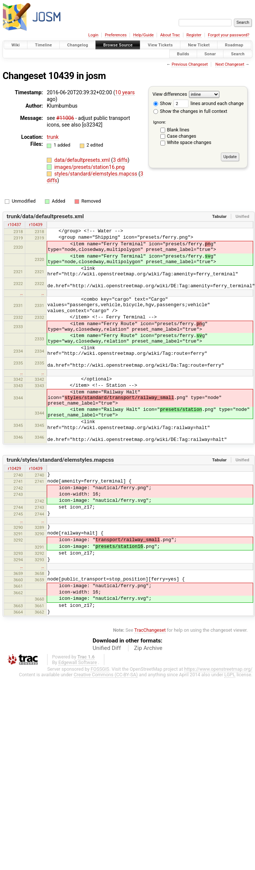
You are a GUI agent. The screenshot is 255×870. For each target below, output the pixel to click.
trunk (53, 137)
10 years (125, 92)
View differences (170, 94)
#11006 (65, 118)
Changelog (77, 45)
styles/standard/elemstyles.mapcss (96, 174)
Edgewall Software (77, 662)
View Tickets (160, 45)
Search (238, 53)
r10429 (14, 468)
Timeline (43, 45)
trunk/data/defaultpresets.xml (45, 216)
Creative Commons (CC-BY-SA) (106, 674)
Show (162, 103)
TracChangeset (150, 630)
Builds (183, 53)
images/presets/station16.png (89, 167)
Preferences (116, 35)
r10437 (14, 224)
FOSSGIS (100, 669)
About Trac (170, 35)
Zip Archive (148, 648)
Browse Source (118, 45)
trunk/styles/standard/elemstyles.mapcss (60, 460)
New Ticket (199, 45)
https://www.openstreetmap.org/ (218, 669)
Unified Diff (107, 648)
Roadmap (234, 45)
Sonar (210, 53)
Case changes (181, 136)
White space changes (189, 142)
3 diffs (120, 160)
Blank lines (178, 130)
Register (193, 35)
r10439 (36, 224)
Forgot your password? (228, 35)
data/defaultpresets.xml (82, 160)
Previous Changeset (189, 64)
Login (93, 35)
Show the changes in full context (190, 111)
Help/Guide (143, 35)
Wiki (16, 45)
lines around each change (208, 103)
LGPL (229, 674)
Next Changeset (229, 64)
